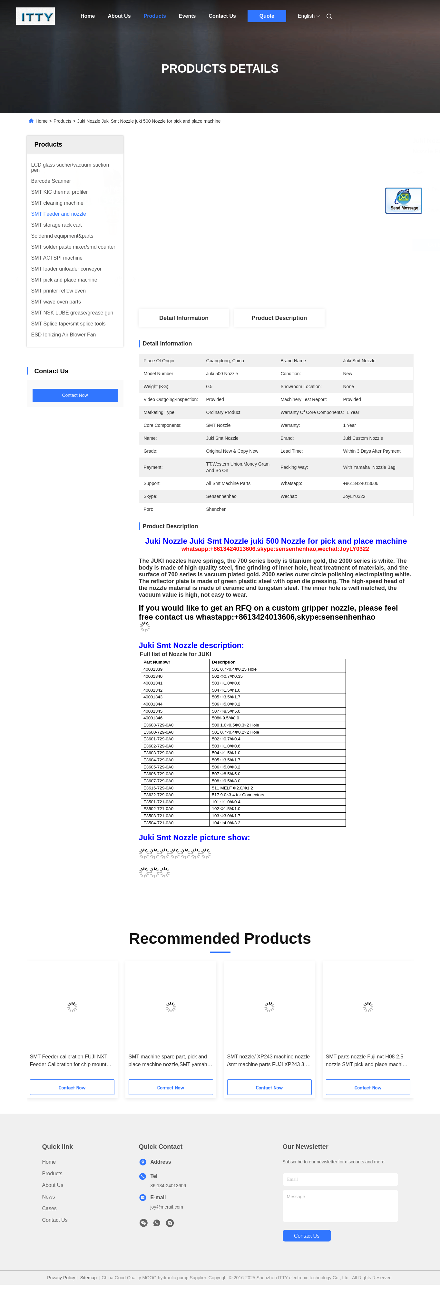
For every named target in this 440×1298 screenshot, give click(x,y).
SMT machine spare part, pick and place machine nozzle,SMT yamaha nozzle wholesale (169, 1061)
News (48, 1197)
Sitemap (88, 1277)
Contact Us (222, 16)
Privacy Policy (61, 1277)
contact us (306, 1236)
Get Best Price (314, 245)
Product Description (279, 318)
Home (88, 16)
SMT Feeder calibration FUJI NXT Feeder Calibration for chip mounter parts (70, 1061)
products (52, 1173)
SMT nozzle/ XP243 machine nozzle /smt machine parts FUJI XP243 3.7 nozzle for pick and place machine (268, 1061)
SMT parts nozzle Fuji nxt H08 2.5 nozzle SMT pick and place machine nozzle (367, 1061)
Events (187, 16)
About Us (119, 16)
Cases (49, 1208)
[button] (41, 1022)
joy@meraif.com (167, 1207)
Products (155, 16)
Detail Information (184, 318)
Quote (266, 16)
